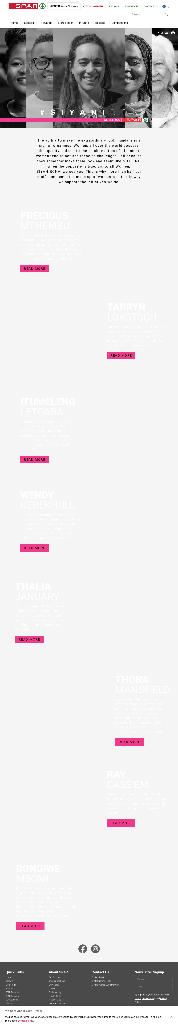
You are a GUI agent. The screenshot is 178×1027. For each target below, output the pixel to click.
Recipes (100, 22)
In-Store (84, 22)
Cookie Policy (148, 998)
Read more (34, 269)
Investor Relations (57, 981)
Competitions (120, 22)
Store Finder (65, 22)
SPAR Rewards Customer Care (105, 985)
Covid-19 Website (93, 6)
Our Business (55, 977)
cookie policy (27, 1020)
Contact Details (99, 977)
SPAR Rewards (12, 992)
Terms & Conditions (58, 1003)
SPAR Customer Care (101, 981)
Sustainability (55, 992)
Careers (52, 988)
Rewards (46, 22)
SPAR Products (12, 996)
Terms (138, 998)
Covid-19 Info (55, 996)
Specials (29, 22)
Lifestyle (9, 1003)
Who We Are (131, 6)
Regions (114, 6)
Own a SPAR (54, 985)
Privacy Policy (55, 1000)
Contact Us (150, 6)
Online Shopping (64, 6)
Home (14, 22)
